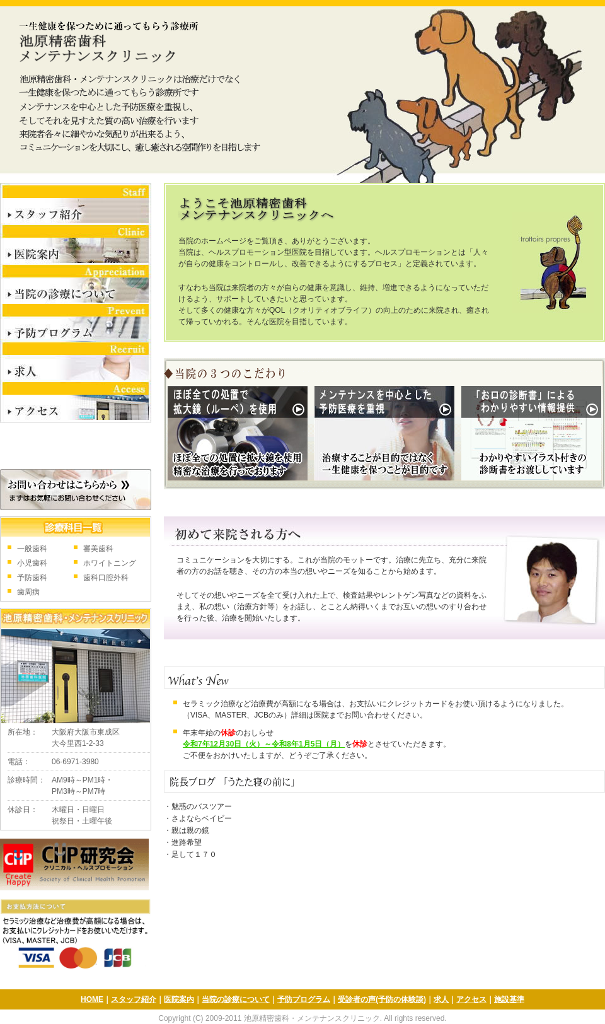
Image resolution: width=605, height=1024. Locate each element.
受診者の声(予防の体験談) (382, 999)
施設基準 (509, 999)
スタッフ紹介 (75, 204)
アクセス (75, 403)
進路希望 (186, 842)
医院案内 (75, 245)
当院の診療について (75, 284)
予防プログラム (75, 323)
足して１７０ (194, 854)
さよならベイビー (201, 818)
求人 (75, 363)
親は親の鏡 (190, 830)
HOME (92, 999)
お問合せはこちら (75, 489)
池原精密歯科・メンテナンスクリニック (105, 41)
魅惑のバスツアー (201, 806)
